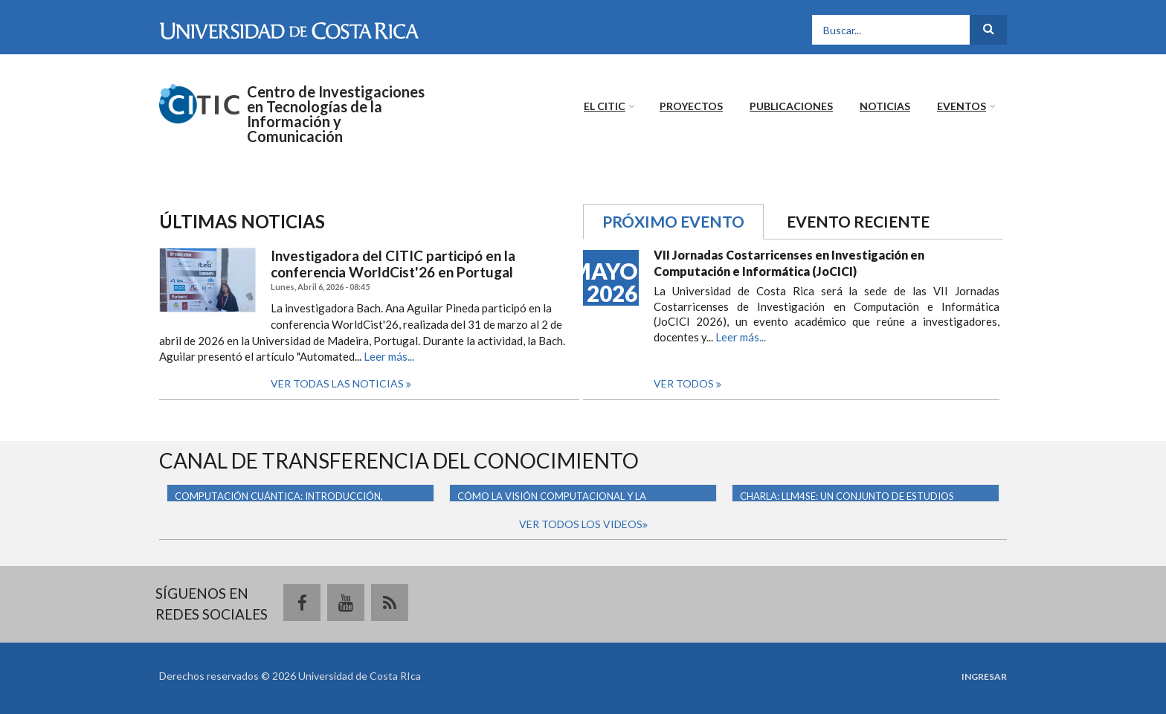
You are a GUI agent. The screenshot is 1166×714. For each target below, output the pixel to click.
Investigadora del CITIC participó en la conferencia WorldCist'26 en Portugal (393, 264)
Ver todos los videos (580, 524)
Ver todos (685, 383)
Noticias (885, 106)
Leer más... (389, 356)
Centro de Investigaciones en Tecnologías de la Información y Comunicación (336, 114)
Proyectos (691, 106)
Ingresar (984, 676)
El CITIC (604, 106)
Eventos (961, 106)
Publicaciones (791, 106)
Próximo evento (683, 220)
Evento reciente (858, 221)
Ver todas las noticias (338, 383)
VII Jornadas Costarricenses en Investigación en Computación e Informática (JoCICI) (789, 263)
